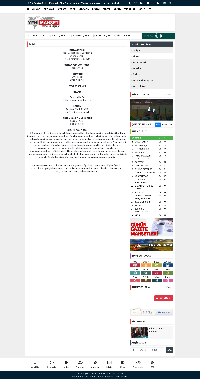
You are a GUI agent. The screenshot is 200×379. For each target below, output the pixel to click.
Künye (135, 56)
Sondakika (52, 364)
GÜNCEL (36, 9)
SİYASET (61, 9)
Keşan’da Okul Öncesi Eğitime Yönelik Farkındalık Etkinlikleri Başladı (84, 3)
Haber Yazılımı (121, 376)
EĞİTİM (96, 9)
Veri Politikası (139, 86)
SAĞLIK (117, 9)
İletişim (136, 50)
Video (66, 364)
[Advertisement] (121, 22)
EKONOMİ (49, 9)
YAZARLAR (130, 9)
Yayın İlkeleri (138, 62)
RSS (152, 364)
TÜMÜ (168, 95)
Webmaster (138, 364)
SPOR (73, 9)
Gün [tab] (158, 124)
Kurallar (136, 68)
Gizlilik (135, 74)
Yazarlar (80, 364)
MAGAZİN (84, 9)
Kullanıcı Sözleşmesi (142, 80)
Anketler (95, 364)
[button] (151, 9)
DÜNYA (106, 9)
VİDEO (142, 9)
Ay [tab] (171, 124)
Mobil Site (35, 364)
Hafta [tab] (164, 124)
